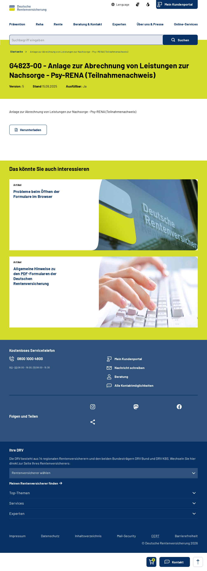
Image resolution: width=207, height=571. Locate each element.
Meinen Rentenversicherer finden (33, 483)
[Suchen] (180, 40)
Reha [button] (39, 24)
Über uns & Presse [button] (150, 24)
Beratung (121, 376)
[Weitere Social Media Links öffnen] (92, 423)
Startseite (16, 51)
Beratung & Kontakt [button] (87, 24)
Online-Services (186, 24)
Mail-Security (126, 536)
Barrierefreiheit (186, 536)
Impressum (17, 536)
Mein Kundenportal (179, 4)
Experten (17, 513)
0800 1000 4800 (30, 358)
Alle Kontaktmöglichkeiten (134, 385)
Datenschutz (50, 536)
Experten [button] (119, 24)
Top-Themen (19, 493)
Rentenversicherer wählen (31, 473)
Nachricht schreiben (130, 368)
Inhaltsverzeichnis (88, 536)
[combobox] (86, 40)
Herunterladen (30, 130)
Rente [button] (58, 24)
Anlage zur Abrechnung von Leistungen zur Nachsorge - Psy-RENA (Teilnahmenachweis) (79, 51)
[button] (120, 4)
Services (16, 503)
